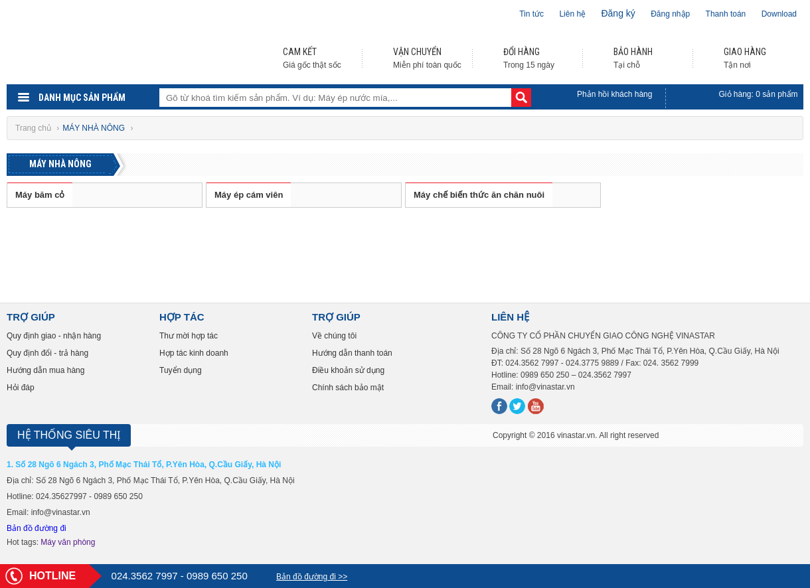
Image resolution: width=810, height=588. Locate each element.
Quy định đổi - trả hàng (47, 353)
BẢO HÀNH (633, 51)
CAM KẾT (300, 51)
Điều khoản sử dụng (348, 370)
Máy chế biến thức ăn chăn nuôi (479, 195)
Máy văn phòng (67, 542)
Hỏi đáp (21, 387)
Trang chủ (34, 128)
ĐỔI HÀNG (521, 51)
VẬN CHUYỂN (417, 51)
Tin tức (531, 14)
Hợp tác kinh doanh (193, 353)
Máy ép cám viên (248, 195)
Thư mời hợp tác (188, 335)
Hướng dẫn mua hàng (45, 370)
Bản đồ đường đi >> (311, 576)
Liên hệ (572, 14)
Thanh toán (726, 14)
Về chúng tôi (334, 335)
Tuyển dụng (180, 370)
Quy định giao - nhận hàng (54, 335)
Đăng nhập (670, 14)
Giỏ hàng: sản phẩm (758, 94)
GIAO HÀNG (745, 51)
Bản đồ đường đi (36, 528)
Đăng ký (618, 13)
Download (779, 14)
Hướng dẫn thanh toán (352, 353)
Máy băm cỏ (39, 195)
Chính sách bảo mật (348, 387)
